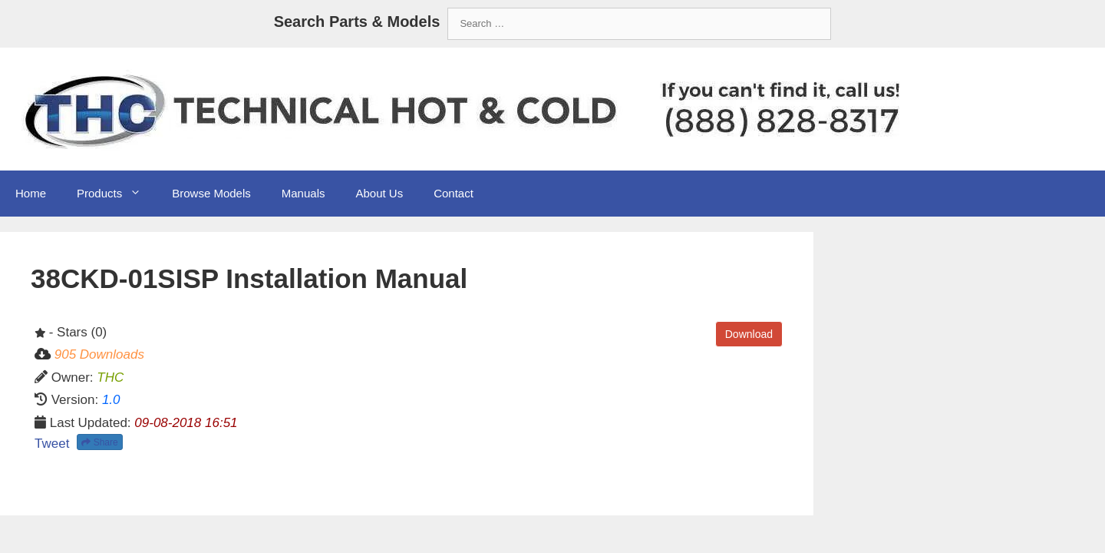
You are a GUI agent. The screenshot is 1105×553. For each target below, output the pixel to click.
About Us (379, 193)
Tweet (52, 443)
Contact (453, 193)
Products (117, 194)
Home (30, 193)
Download (749, 334)
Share (99, 442)
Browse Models (211, 193)
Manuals (303, 193)
